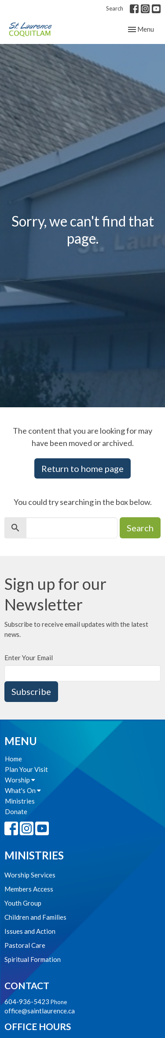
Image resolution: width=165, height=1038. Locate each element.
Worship (20, 780)
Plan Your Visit (26, 769)
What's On (23, 790)
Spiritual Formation (32, 959)
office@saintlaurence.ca (39, 1011)
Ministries (20, 801)
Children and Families (35, 917)
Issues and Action (29, 931)
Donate (16, 811)
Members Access (28, 889)
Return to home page (82, 468)
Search (114, 8)
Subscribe (31, 691)
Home (13, 759)
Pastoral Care (24, 945)
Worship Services (29, 875)
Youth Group (22, 903)
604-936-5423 (26, 1001)
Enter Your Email (28, 658)
